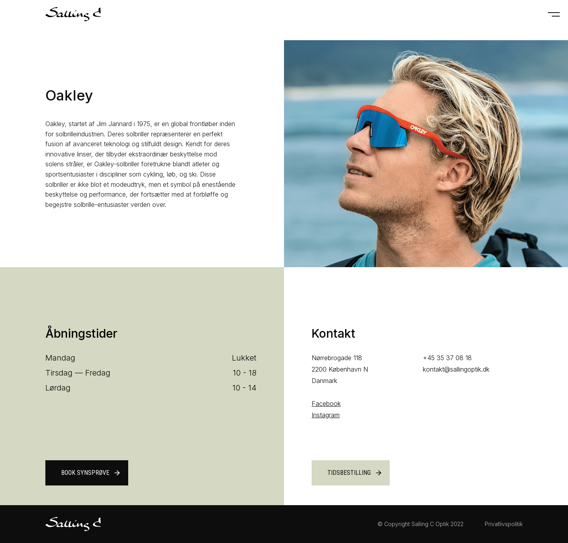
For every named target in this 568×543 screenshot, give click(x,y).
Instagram (326, 415)
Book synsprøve (91, 472)
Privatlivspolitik (504, 524)
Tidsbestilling (355, 472)
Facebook (326, 403)
